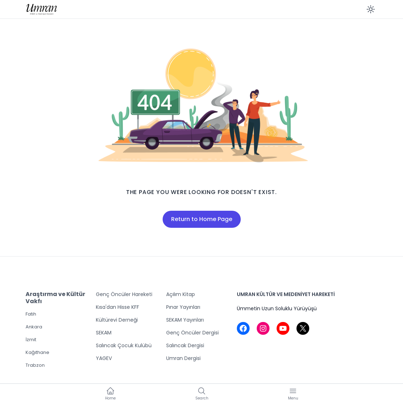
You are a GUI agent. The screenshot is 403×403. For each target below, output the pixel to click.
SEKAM (103, 332)
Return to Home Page (201, 219)
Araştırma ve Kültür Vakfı (55, 297)
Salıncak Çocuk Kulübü (124, 345)
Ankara (34, 326)
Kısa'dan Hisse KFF (117, 307)
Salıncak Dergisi (185, 345)
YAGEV (104, 358)
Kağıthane (37, 352)
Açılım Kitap (180, 294)
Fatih (31, 314)
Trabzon (35, 365)
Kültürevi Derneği (117, 319)
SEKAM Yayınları (185, 319)
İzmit (31, 339)
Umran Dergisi (183, 358)
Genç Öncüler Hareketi (124, 294)
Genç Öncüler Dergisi (192, 332)
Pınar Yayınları (183, 307)
